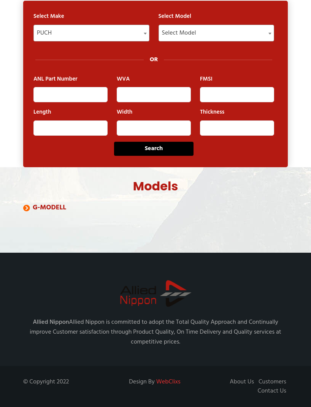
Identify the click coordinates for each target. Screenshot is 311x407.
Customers (272, 382)
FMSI (206, 79)
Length (42, 112)
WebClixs (168, 382)
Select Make (48, 16)
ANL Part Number (55, 79)
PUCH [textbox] (44, 33)
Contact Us (272, 391)
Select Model (175, 16)
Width (124, 112)
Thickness (212, 112)
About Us (242, 382)
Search (154, 149)
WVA (123, 79)
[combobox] (91, 33)
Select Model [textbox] (179, 33)
